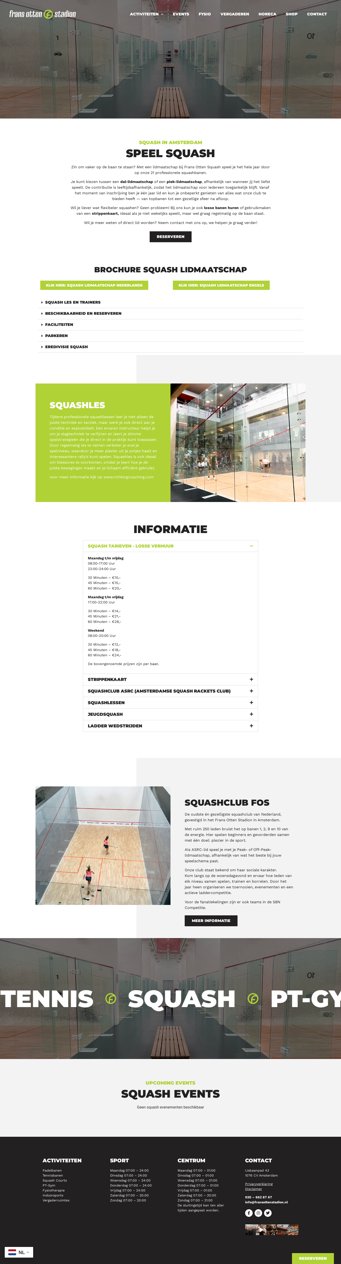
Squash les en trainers (73, 302)
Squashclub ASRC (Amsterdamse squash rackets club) (159, 691)
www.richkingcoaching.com (128, 477)
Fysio (205, 14)
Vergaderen (234, 14)
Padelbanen (52, 1170)
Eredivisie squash (66, 347)
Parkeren (56, 335)
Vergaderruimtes (56, 1200)
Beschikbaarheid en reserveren (83, 313)
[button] (170, 302)
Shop (292, 14)
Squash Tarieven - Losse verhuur (131, 546)
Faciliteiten (59, 324)
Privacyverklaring (259, 1184)
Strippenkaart (107, 679)
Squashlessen (106, 702)
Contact (317, 14)
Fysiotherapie (54, 1190)
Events (181, 14)
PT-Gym (49, 1185)
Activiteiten (146, 14)
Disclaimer (253, 1189)
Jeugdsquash (105, 714)
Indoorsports (53, 1195)
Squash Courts (55, 1180)
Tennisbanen (53, 1175)
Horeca (267, 14)
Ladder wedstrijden (115, 726)
